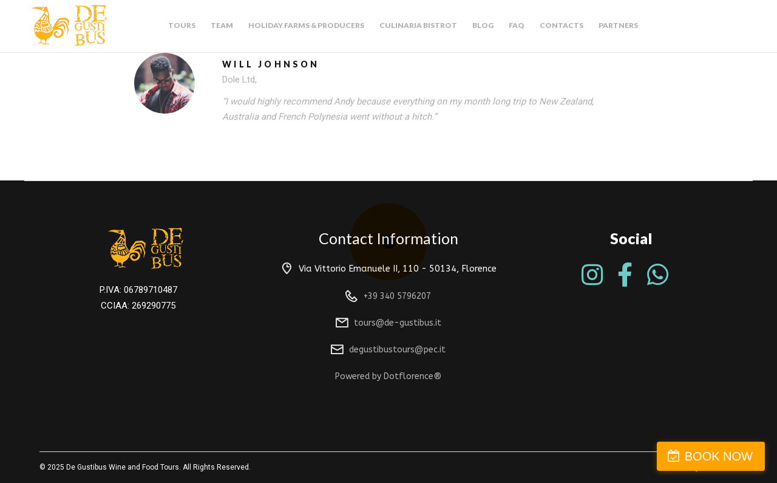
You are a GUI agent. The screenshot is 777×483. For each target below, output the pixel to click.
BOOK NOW (719, 456)
